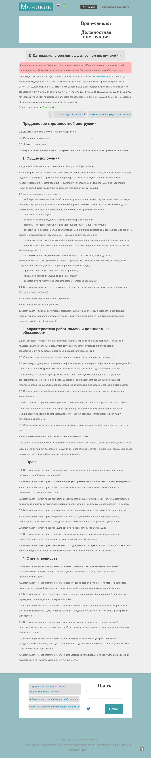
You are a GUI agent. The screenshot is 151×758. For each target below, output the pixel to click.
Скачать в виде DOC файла (70, 114)
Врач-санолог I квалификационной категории (55, 699)
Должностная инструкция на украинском (110, 114)
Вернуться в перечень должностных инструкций (54, 706)
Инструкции (88, 7)
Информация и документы (116, 7)
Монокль (35, 7)
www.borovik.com (101, 76)
